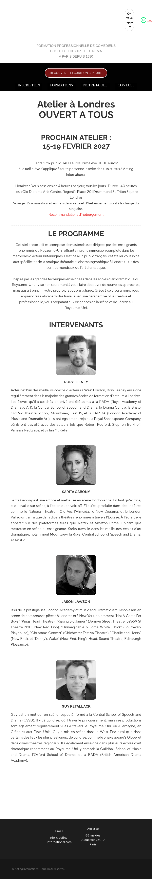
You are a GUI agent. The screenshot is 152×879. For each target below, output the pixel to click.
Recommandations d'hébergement (76, 214)
